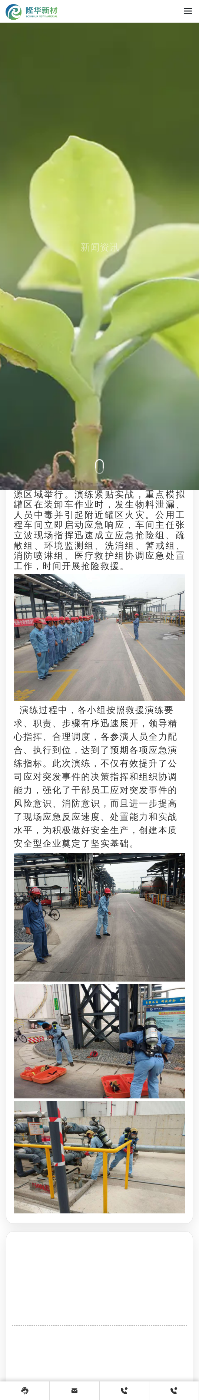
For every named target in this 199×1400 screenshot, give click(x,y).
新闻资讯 (99, 259)
